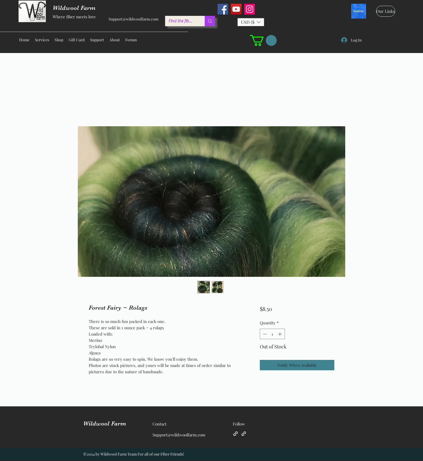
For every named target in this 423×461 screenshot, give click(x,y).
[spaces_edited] (358, 11)
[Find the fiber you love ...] (180, 21)
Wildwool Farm (104, 423)
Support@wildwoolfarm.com (133, 19)
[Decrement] (264, 334)
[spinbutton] (272, 334)
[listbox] (250, 22)
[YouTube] (236, 9)
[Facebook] (223, 9)
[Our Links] (385, 11)
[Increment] (280, 334)
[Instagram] (249, 9)
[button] (250, 22)
